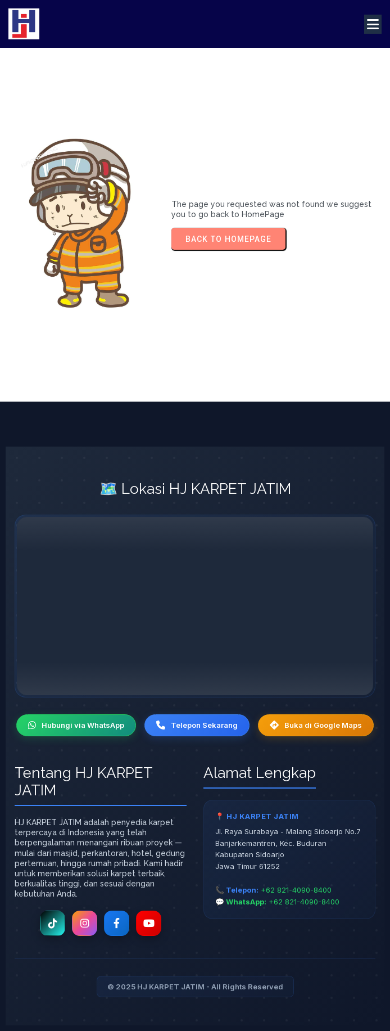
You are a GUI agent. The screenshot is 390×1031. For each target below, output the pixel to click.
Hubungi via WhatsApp (76, 725)
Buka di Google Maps (316, 725)
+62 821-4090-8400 (296, 889)
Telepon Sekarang (197, 725)
